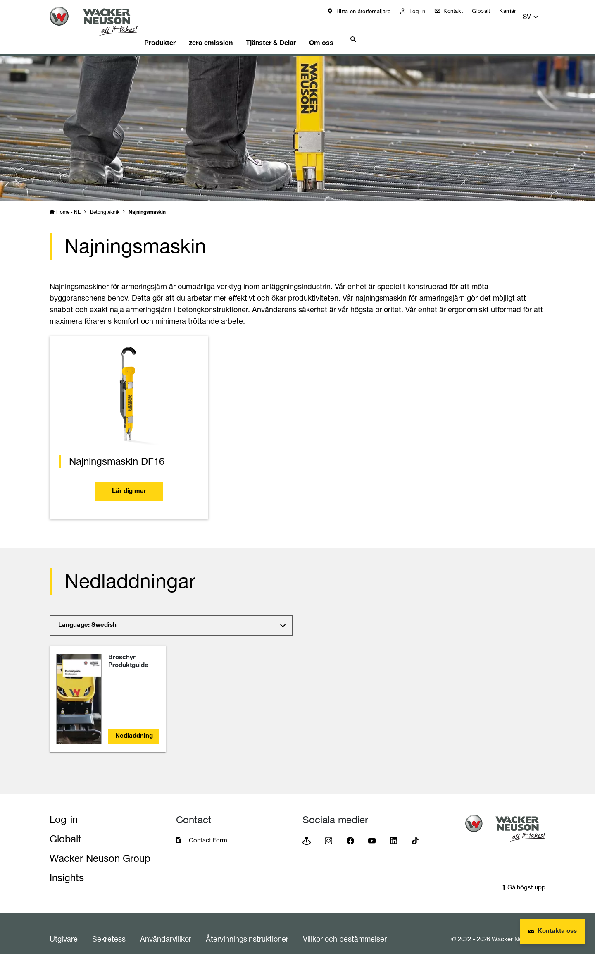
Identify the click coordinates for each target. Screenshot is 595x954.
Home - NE (68, 201)
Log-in (422, 11)
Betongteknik (104, 201)
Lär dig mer (129, 482)
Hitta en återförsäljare (368, 11)
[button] (538, 13)
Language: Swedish (87, 615)
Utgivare (64, 928)
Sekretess (109, 928)
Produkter (174, 31)
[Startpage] (100, 21)
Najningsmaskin (147, 202)
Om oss (348, 31)
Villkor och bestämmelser (345, 928)
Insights (67, 867)
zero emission (229, 31)
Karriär (513, 10)
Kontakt (457, 10)
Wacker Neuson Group (100, 848)
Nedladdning (134, 726)
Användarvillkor (165, 928)
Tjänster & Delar (293, 31)
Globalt (487, 10)
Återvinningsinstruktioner (247, 928)
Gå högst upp (523, 877)
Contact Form (208, 830)
